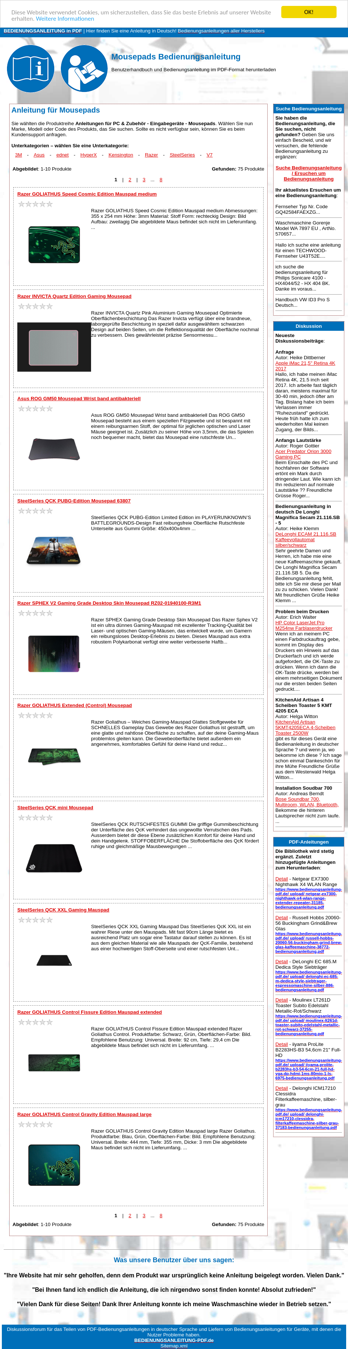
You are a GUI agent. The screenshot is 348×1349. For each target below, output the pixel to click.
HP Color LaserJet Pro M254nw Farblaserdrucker (304, 625)
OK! (309, 12)
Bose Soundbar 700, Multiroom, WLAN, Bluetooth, (307, 801)
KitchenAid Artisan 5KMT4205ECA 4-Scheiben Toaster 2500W (305, 727)
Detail (281, 879)
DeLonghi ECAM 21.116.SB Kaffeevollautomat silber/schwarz (305, 539)
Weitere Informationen (65, 19)
